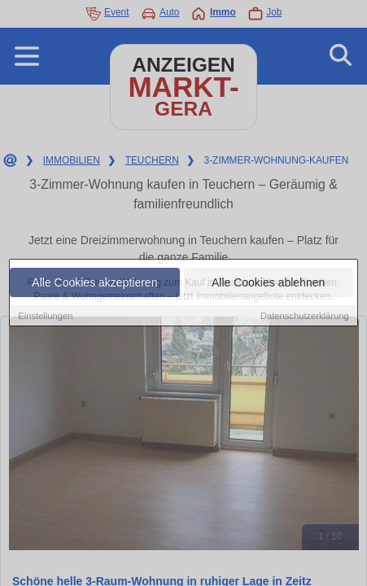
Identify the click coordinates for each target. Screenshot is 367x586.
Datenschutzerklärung (304, 316)
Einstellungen (45, 316)
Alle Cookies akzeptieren (94, 282)
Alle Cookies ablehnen (268, 282)
